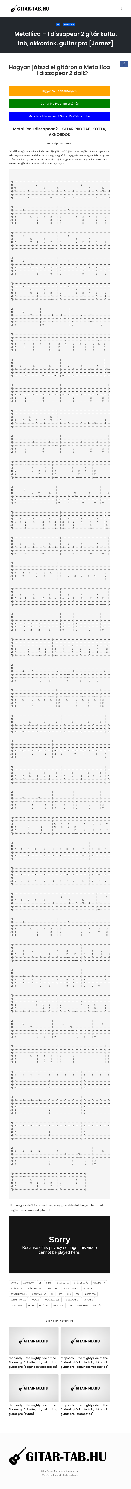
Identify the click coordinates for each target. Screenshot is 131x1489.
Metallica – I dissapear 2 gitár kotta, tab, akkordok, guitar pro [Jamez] (65, 43)
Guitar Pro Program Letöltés (60, 113)
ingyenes (88, 1309)
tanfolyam (82, 1315)
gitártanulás (39, 1303)
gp (52, 1303)
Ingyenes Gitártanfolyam (59, 100)
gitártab (87, 1298)
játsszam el (17, 1315)
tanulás (97, 1315)
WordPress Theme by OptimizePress (60, 1475)
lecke (31, 1315)
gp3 (60, 1303)
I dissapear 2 (71, 1309)
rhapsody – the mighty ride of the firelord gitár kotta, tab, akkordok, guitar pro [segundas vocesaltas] (84, 1372)
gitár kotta (62, 1292)
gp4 (69, 1303)
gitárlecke (16, 1298)
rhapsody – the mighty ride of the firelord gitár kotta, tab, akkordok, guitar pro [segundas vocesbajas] (33, 1372)
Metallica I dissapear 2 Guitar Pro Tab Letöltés (59, 126)
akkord (14, 1292)
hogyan (35, 1309)
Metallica (69, 24)
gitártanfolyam (19, 1303)
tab (70, 1315)
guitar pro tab (18, 1309)
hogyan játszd (52, 1309)
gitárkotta (99, 1292)
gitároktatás (34, 1298)
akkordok (28, 1292)
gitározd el (52, 1298)
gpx (78, 1303)
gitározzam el (71, 1298)
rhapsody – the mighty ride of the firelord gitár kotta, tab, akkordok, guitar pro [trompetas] (84, 1419)
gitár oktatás (81, 1292)
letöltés (43, 1315)
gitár (49, 1292)
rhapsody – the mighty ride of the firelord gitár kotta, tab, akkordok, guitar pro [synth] (33, 1419)
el (40, 1292)
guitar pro (90, 1303)
